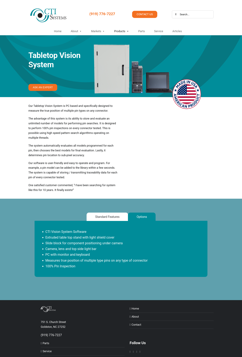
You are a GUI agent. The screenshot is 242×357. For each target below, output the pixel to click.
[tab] (107, 217)
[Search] (176, 14)
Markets (98, 31)
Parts (141, 31)
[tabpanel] (121, 252)
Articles (177, 31)
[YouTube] (136, 352)
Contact (136, 324)
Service (158, 31)
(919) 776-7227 (102, 14)
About (76, 31)
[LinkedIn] (133, 352)
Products (121, 31)
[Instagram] (130, 352)
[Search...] (193, 14)
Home (57, 31)
